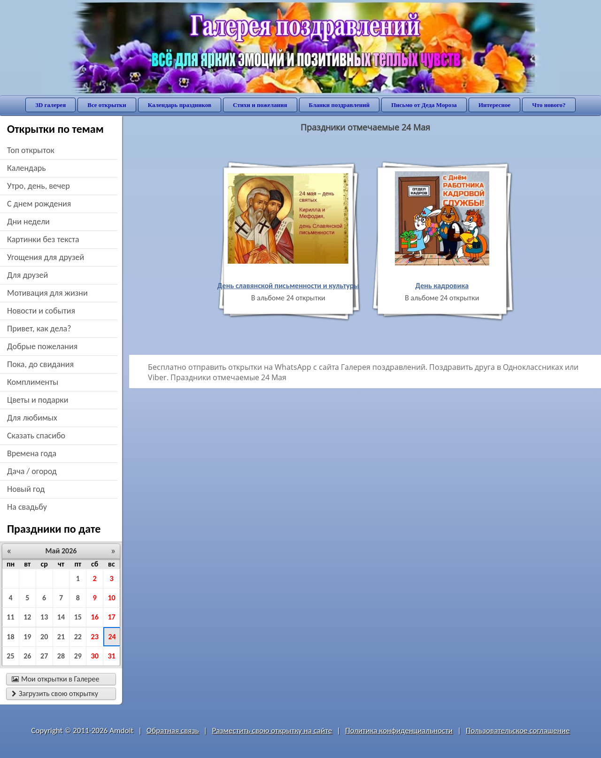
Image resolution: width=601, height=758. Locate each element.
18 (10, 636)
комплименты (32, 382)
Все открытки (106, 104)
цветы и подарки (37, 400)
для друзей (27, 275)
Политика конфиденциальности (399, 730)
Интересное (494, 104)
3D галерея (50, 104)
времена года (31, 453)
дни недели (28, 221)
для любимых (32, 418)
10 (111, 597)
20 (44, 636)
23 (95, 636)
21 (61, 636)
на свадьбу (27, 507)
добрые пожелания (42, 346)
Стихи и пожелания (260, 104)
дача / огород (32, 471)
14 (61, 617)
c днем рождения (39, 204)
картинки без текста (43, 239)
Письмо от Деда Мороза (424, 104)
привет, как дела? (39, 328)
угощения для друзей (45, 257)
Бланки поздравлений (339, 104)
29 (78, 655)
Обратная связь (172, 730)
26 (27, 655)
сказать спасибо (36, 435)
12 (27, 617)
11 (10, 617)
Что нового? (548, 104)
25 (10, 655)
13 (44, 617)
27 (44, 655)
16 (95, 617)
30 (95, 655)
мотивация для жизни (47, 293)
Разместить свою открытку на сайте (272, 730)
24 (112, 636)
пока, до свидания (40, 364)
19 (27, 636)
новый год (26, 489)
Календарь (26, 168)
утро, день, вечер (38, 186)
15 (78, 617)
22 (78, 636)
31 (111, 655)
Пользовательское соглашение (518, 730)
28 (61, 655)
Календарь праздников (179, 104)
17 (111, 617)
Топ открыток (30, 150)
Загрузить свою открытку (55, 693)
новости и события (41, 311)
